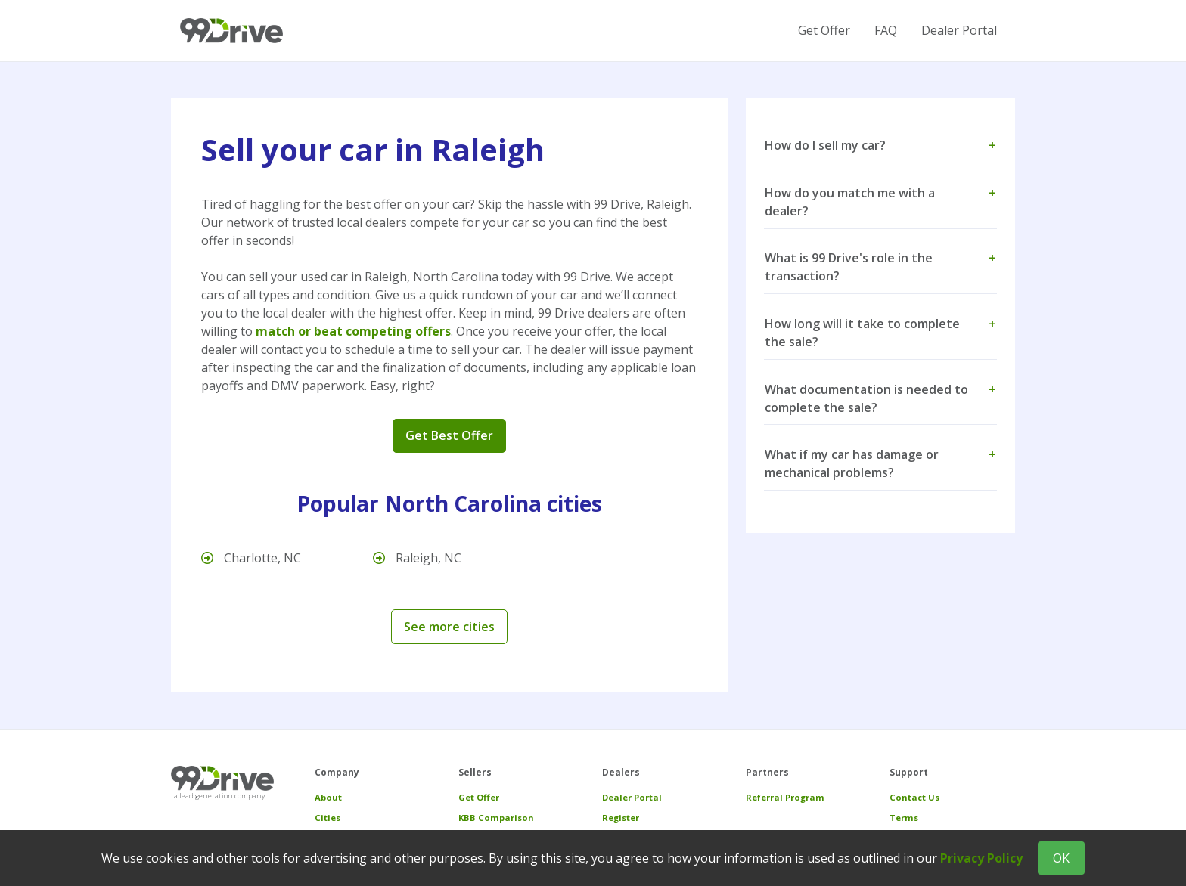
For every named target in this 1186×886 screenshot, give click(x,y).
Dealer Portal (959, 30)
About (328, 797)
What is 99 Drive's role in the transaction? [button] (880, 267)
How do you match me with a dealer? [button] (880, 202)
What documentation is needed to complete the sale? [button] (880, 398)
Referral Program (785, 797)
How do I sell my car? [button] (880, 145)
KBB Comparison (496, 817)
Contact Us (914, 797)
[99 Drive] (231, 30)
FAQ (885, 30)
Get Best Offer (449, 435)
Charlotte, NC (251, 558)
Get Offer (824, 30)
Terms (904, 817)
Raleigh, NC (417, 558)
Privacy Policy (981, 858)
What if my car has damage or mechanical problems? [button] (880, 463)
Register (620, 817)
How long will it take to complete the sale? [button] (880, 332)
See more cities (449, 626)
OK (1061, 858)
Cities (327, 817)
